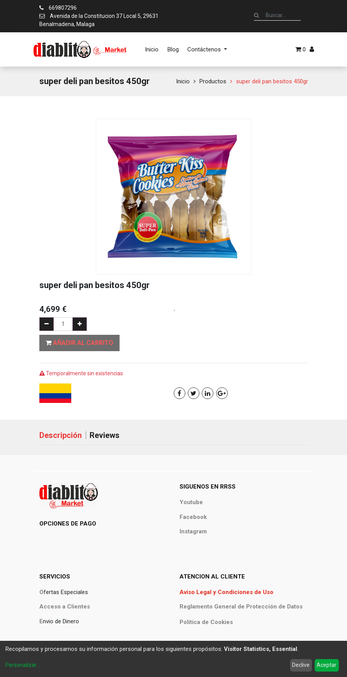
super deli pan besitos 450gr (272, 81)
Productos (212, 81)
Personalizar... (22, 665)
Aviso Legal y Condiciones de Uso (226, 592)
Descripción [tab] (60, 435)
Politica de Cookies (206, 622)
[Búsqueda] (256, 15)
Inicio (183, 81)
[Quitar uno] (46, 324)
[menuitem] (152, 49)
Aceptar (326, 665)
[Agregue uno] (79, 324)
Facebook (193, 516)
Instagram (193, 531)
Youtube (191, 502)
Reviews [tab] (105, 435)
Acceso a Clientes (64, 606)
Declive (301, 665)
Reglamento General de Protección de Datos (241, 606)
